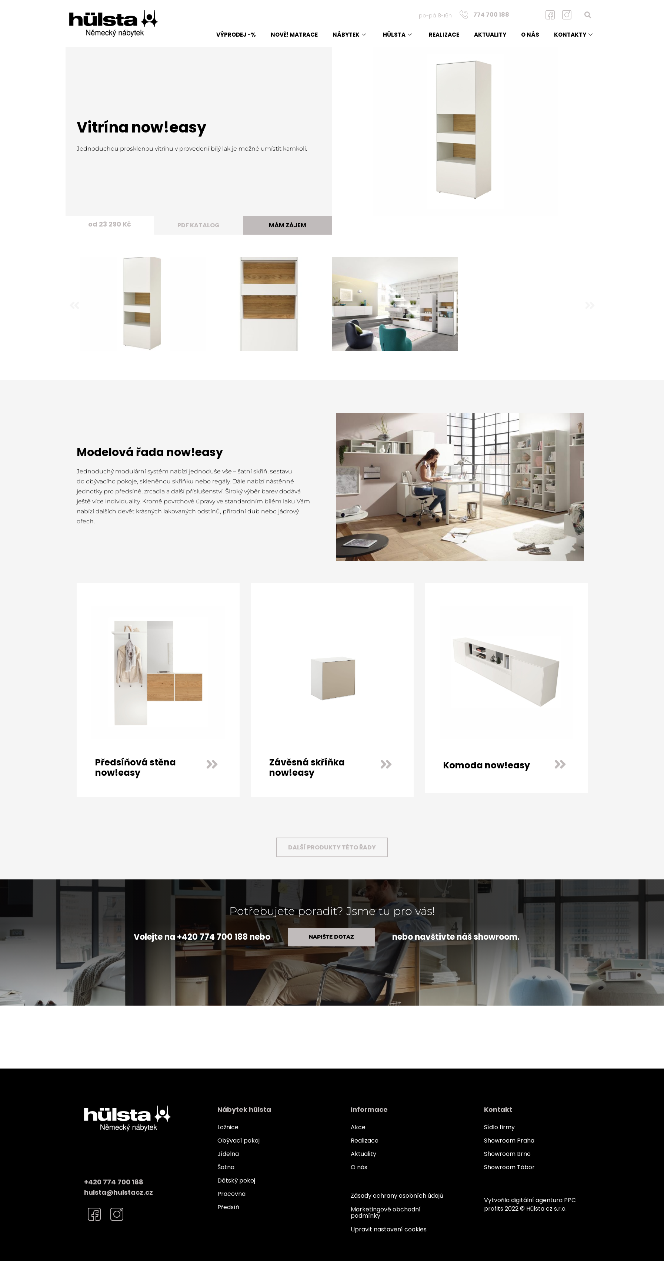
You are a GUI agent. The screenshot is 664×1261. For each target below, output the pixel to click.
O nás (530, 34)
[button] (587, 15)
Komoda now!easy (486, 765)
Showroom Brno (507, 1154)
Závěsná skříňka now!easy (307, 767)
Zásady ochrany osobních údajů (397, 1195)
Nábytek (349, 34)
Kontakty (573, 34)
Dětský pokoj (236, 1180)
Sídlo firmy (499, 1127)
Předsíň (228, 1207)
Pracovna (231, 1194)
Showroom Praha (509, 1140)
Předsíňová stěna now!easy (135, 767)
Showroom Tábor (509, 1167)
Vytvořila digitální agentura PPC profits (530, 1204)
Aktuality (490, 34)
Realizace (444, 34)
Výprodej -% (236, 34)
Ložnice (227, 1127)
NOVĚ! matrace (294, 34)
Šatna (225, 1167)
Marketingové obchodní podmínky (386, 1212)
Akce (358, 1127)
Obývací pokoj (238, 1140)
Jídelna (228, 1154)
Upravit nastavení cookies (389, 1228)
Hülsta (397, 34)
